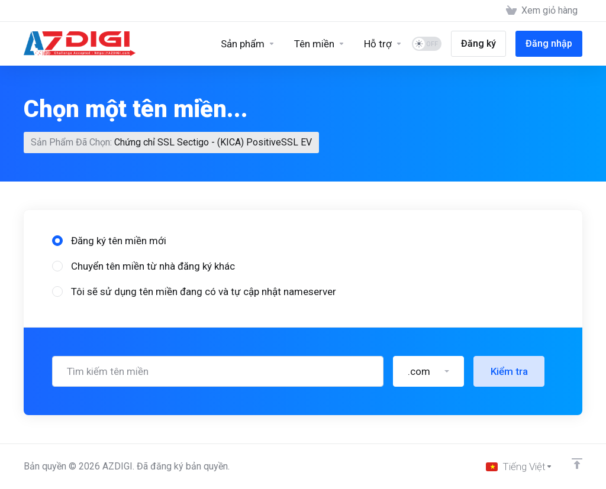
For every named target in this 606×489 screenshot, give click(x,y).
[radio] (57, 240)
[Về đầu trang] (577, 464)
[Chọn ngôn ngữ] (519, 467)
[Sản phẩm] (248, 44)
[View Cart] (541, 10)
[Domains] (319, 44)
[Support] (383, 44)
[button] (428, 371)
